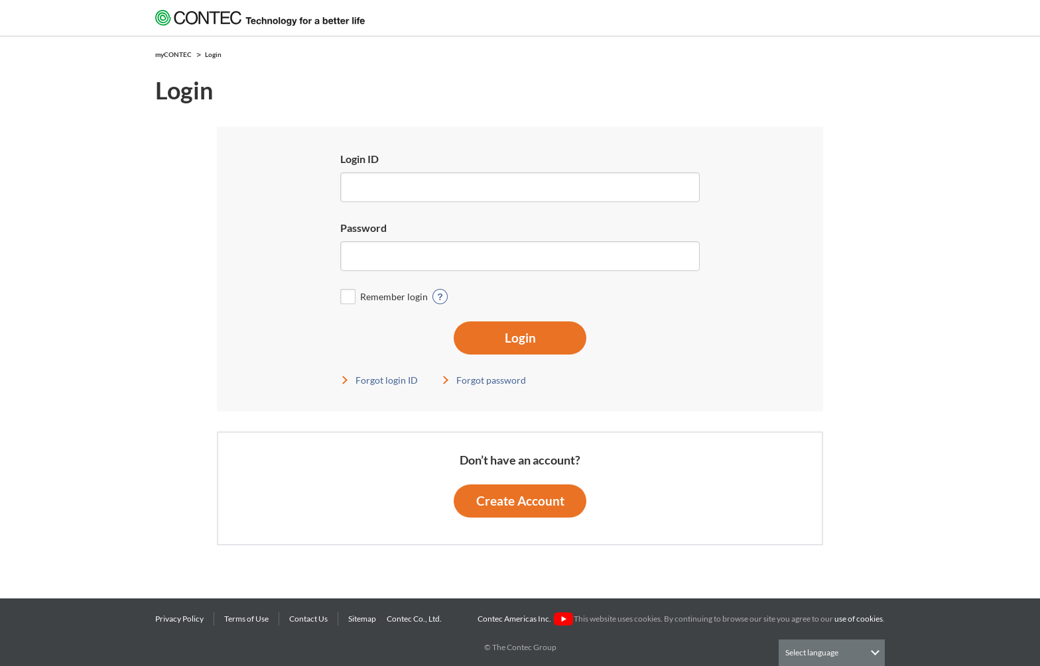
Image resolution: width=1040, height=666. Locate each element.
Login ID (359, 158)
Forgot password (491, 380)
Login (520, 337)
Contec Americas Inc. (525, 619)
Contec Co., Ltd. (415, 619)
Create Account (520, 500)
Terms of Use (246, 619)
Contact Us (308, 619)
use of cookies (858, 619)
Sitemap (362, 619)
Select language (811, 652)
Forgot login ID (387, 380)
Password (363, 227)
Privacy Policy (179, 619)
